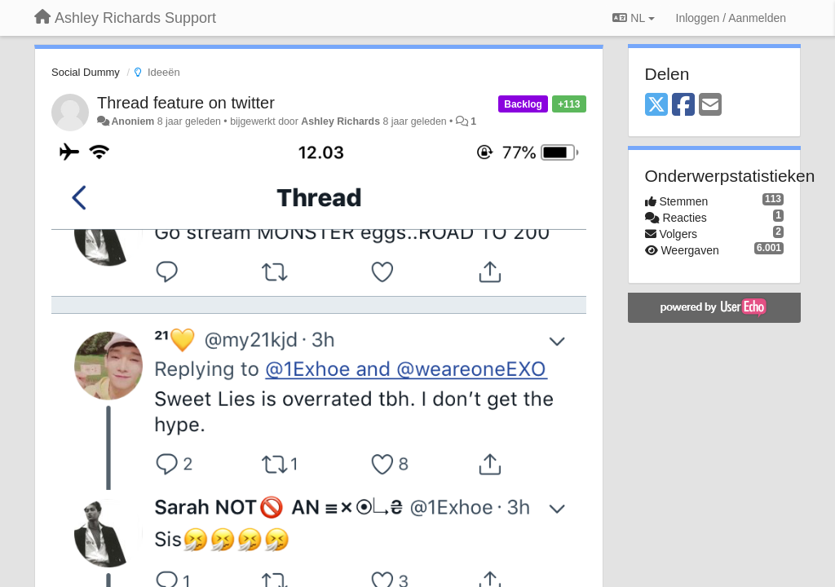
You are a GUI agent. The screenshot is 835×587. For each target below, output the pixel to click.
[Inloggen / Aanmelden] (731, 18)
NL (633, 17)
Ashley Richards (340, 121)
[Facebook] (683, 105)
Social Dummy (85, 72)
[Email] (710, 105)
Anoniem (132, 121)
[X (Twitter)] (656, 105)
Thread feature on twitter (186, 103)
